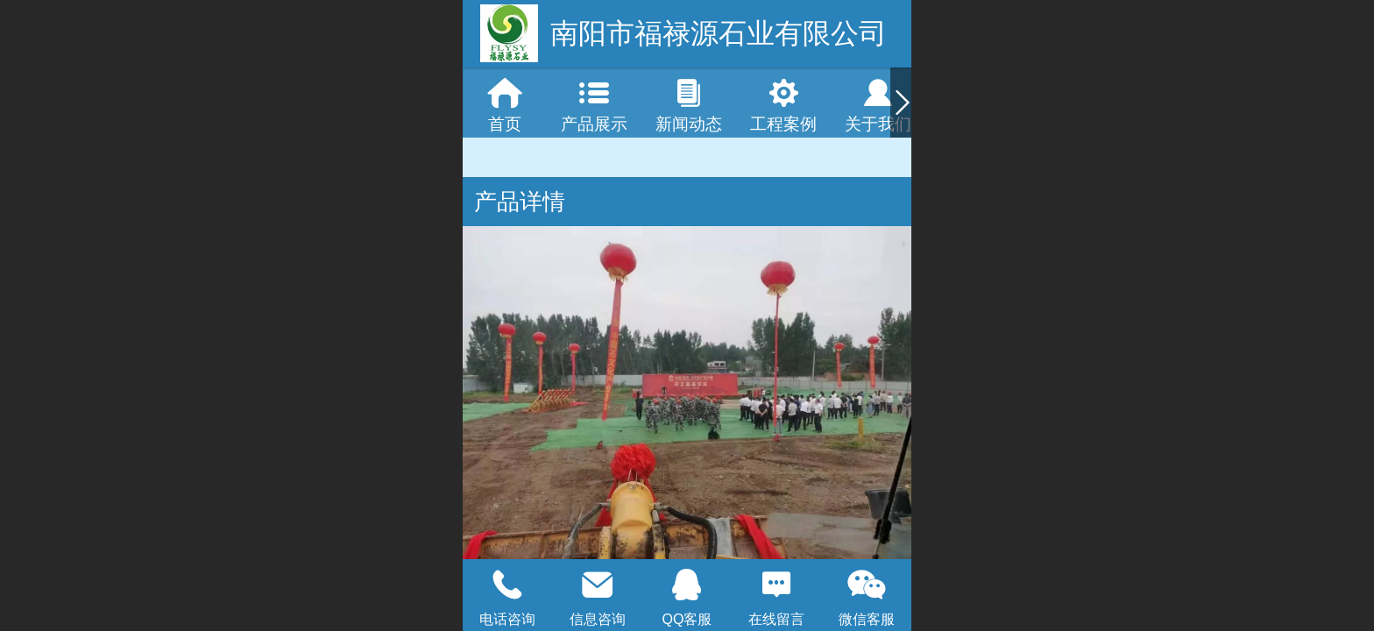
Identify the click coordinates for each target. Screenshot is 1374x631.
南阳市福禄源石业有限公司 (718, 33)
